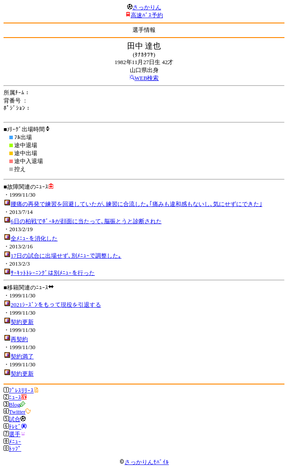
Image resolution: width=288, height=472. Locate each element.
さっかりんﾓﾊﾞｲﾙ (144, 462)
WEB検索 (147, 78)
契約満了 (22, 356)
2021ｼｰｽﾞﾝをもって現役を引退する (56, 304)
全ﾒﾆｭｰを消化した (34, 238)
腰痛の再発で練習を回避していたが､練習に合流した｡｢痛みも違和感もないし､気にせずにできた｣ (136, 204)
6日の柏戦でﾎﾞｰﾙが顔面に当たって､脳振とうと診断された (86, 221)
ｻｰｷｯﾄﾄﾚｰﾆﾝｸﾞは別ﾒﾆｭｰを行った (53, 273)
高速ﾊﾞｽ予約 (147, 15)
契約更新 (22, 322)
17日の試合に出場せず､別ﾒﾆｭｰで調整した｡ (66, 255)
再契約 (19, 339)
